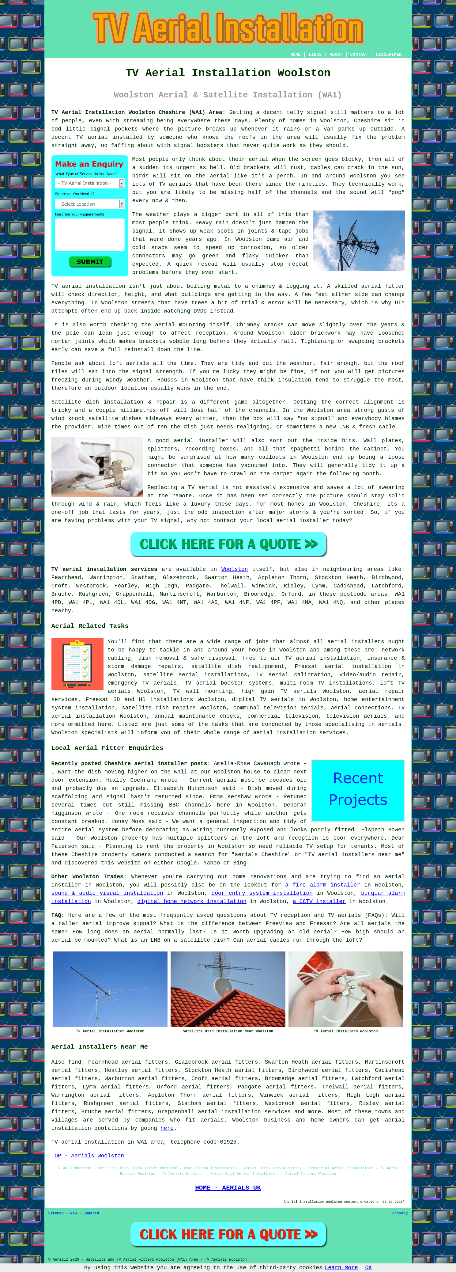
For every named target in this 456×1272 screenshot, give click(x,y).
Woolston (234, 569)
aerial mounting (180, 325)
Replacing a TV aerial (183, 487)
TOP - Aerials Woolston (87, 1156)
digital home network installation (191, 901)
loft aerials (129, 363)
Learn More (341, 1268)
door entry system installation (262, 893)
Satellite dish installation (97, 402)
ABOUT (336, 54)
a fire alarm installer (322, 885)
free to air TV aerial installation (301, 658)
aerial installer (201, 441)
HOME (295, 54)
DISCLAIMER (388, 54)
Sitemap (56, 1213)
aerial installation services (244, 1112)
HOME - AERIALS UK (228, 1187)
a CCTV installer (319, 901)
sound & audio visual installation (107, 893)
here (167, 1128)
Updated (91, 1213)
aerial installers (355, 642)
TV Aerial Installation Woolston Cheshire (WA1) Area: (138, 112)
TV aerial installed (109, 137)
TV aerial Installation (87, 1142)
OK (368, 1268)
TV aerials (175, 184)
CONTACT (359, 54)
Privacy (400, 1213)
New (73, 1213)
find (74, 1062)
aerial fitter (383, 286)
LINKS (315, 54)
